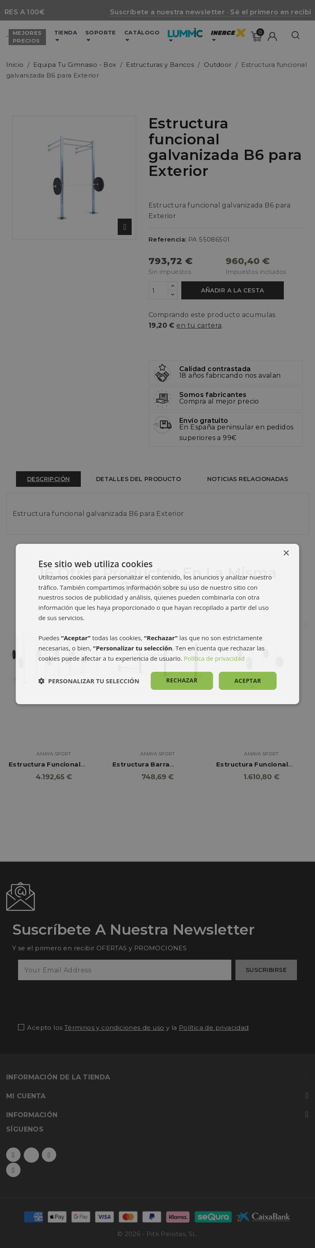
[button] (88, 680)
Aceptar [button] (248, 680)
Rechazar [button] (182, 680)
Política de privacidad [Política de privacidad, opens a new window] (214, 658)
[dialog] (157, 624)
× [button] (286, 553)
